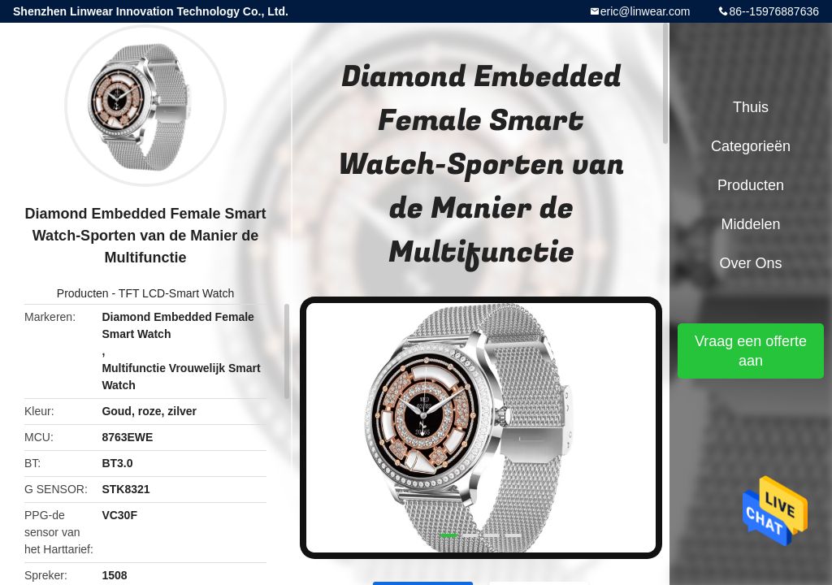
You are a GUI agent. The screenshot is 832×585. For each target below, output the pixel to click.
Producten (83, 293)
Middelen (750, 224)
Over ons (750, 263)
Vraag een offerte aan (751, 351)
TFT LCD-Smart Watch (176, 293)
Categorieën (751, 146)
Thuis (751, 107)
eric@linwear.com (645, 11)
